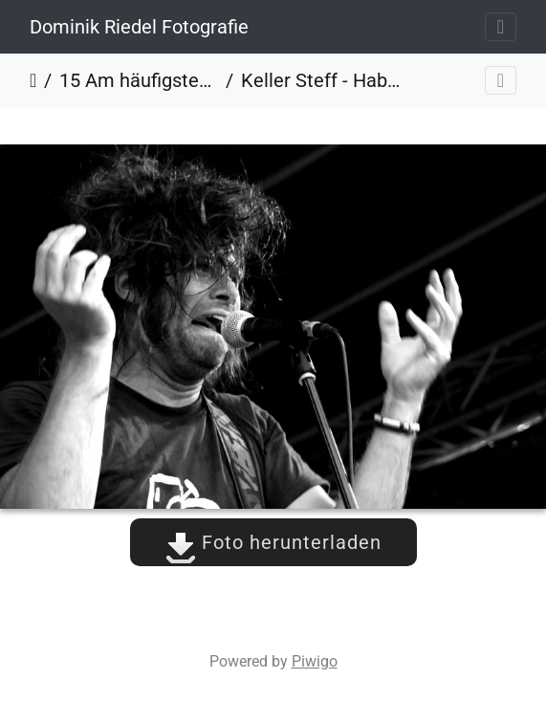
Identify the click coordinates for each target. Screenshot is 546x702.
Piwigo (315, 661)
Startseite (33, 80)
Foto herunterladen (273, 542)
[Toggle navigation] (500, 26)
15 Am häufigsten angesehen (138, 80)
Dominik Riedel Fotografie (139, 26)
